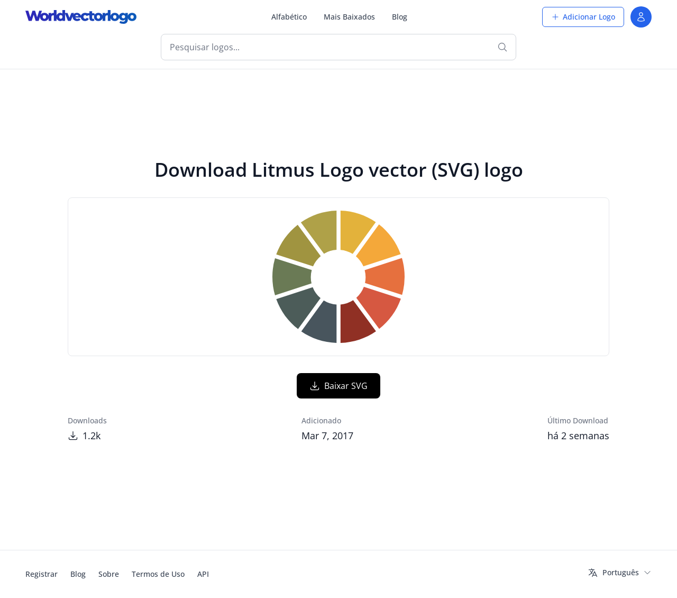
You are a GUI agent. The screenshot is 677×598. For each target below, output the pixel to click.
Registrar (41, 574)
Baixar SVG (338, 386)
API (203, 574)
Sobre (108, 574)
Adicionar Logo (583, 17)
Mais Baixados (349, 17)
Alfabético (289, 17)
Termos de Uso (158, 574)
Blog (399, 17)
